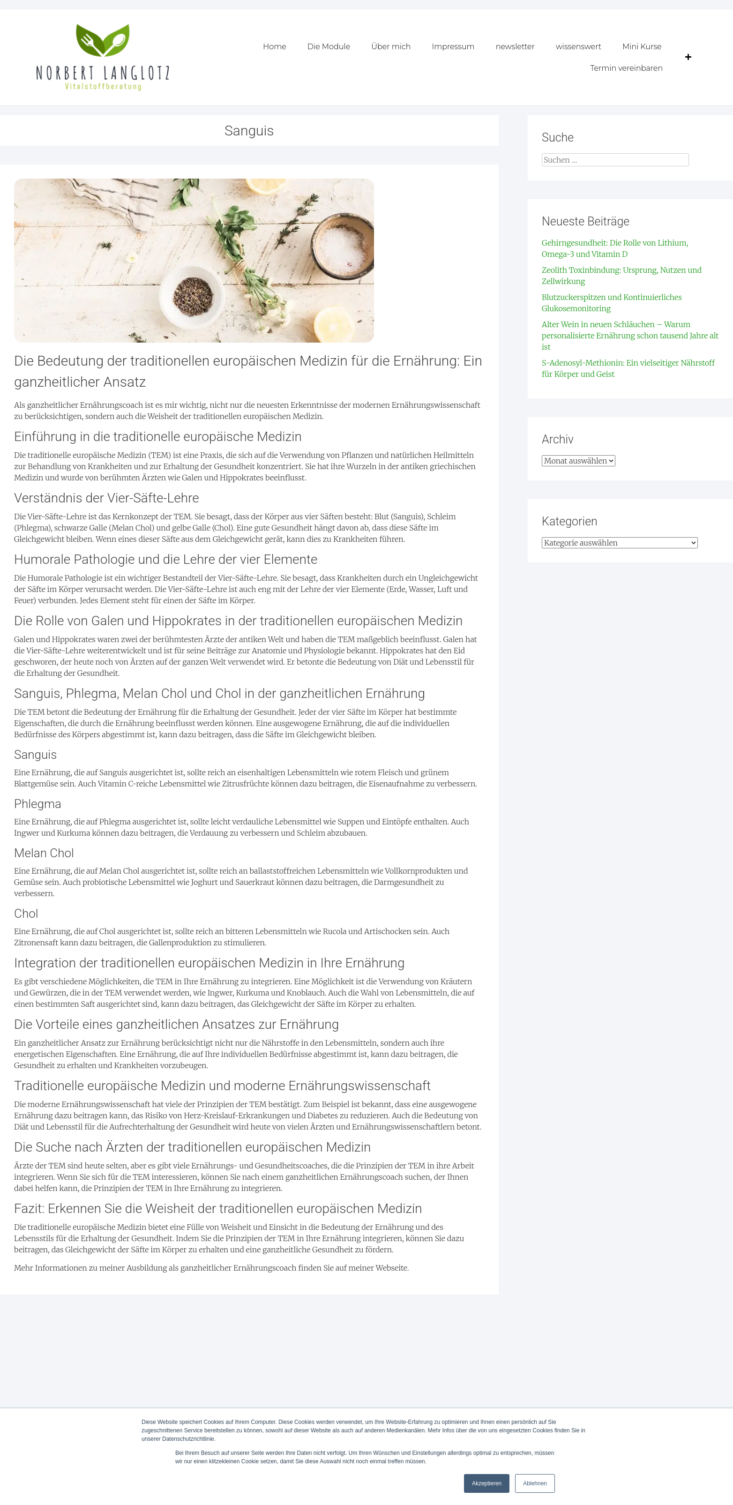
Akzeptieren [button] (486, 1483)
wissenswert (578, 46)
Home (274, 46)
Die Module (329, 46)
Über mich (391, 46)
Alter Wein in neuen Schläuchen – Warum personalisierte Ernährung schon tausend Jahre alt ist (630, 335)
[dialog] (715, 1486)
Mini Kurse (642, 46)
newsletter (515, 46)
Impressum (453, 46)
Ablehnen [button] (535, 1483)
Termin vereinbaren (626, 68)
